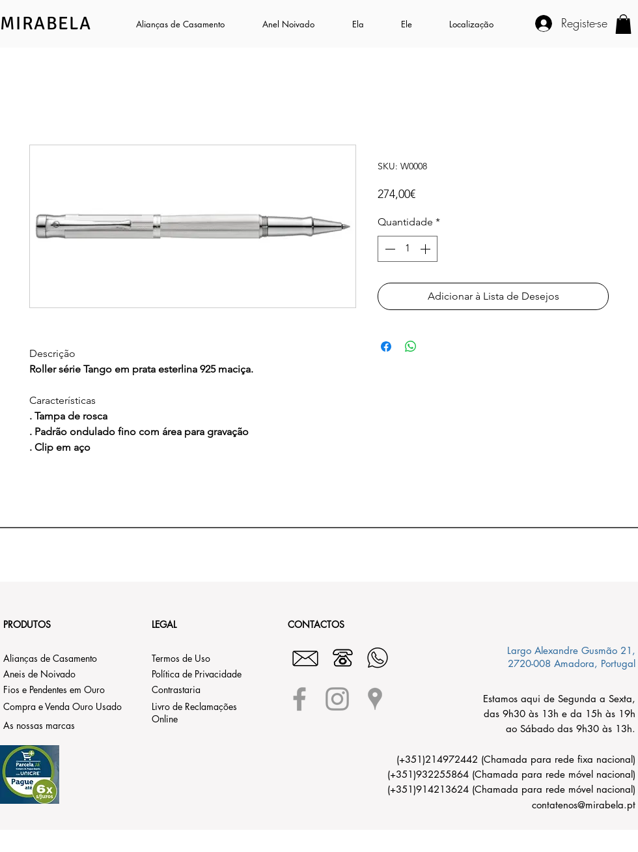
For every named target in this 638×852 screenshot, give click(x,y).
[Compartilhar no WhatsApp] (411, 346)
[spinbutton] (407, 248)
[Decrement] (389, 248)
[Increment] (426, 248)
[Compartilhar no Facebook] (386, 346)
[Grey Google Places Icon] (375, 699)
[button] (366, 24)
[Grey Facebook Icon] (299, 699)
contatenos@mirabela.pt (583, 805)
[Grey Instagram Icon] (337, 699)
